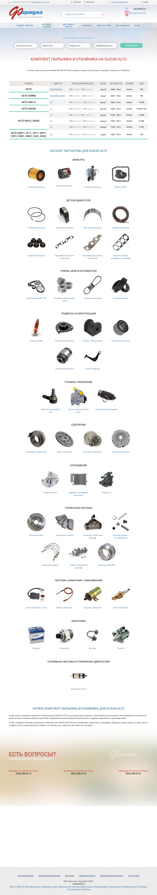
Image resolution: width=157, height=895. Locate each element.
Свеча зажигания (121, 597)
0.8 (51, 134)
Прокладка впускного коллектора (64, 246)
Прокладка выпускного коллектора (92, 246)
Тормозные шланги (50, 554)
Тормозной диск (36, 524)
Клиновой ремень (121, 287)
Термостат (107, 482)
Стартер (121, 637)
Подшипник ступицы (120, 330)
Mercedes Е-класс (33, 886)
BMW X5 (20, 886)
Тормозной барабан (107, 554)
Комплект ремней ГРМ (36, 287)
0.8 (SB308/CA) (56, 89)
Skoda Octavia (87, 886)
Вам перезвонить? (137, 13)
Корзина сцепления (121, 441)
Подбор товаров (25, 25)
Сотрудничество (25, 876)
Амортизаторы (36, 330)
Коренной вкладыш (64, 217)
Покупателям (104, 25)
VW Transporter (73, 889)
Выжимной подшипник (36, 441)
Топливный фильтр (92, 176)
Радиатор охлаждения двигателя (78, 483)
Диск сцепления (64, 441)
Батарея (36, 637)
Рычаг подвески (92, 358)
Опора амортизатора (64, 330)
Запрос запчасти (87, 876)
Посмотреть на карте (40, 2)
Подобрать (131, 45)
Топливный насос (78, 678)
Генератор (64, 637)
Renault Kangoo (129, 886)
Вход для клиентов (119, 2)
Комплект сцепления (92, 441)
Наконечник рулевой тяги (50, 400)
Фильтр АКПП (121, 176)
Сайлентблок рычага (64, 358)
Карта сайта (133, 876)
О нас (137, 25)
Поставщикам (123, 25)
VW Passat (85, 889)
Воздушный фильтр (36, 176)
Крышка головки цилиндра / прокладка (121, 246)
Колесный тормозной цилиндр (92, 526)
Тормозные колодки (64, 524)
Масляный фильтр (64, 176)
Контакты (87, 25)
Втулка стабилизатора (93, 330)
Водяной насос (50, 482)
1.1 (51, 108)
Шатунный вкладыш (92, 217)
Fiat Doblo (142, 886)
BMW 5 (13, 886)
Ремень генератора (92, 287)
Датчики (92, 637)
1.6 (51, 127)
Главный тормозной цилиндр (78, 556)
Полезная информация (49, 876)
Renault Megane (101, 886)
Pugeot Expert (115, 886)
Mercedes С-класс (50, 886)
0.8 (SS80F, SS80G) (57, 96)
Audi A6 (75, 886)
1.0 (51, 102)
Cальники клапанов (36, 245)
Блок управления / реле (36, 597)
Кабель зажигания (64, 597)
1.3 (51, 121)
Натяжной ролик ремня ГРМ (64, 289)
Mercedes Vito (65, 886)
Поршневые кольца (36, 217)
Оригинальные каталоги (111, 876)
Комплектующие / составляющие (121, 526)
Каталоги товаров (46, 25)
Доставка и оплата (68, 25)
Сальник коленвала (121, 217)
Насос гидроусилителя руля (78, 400)
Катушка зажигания (92, 597)
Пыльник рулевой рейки (106, 398)
